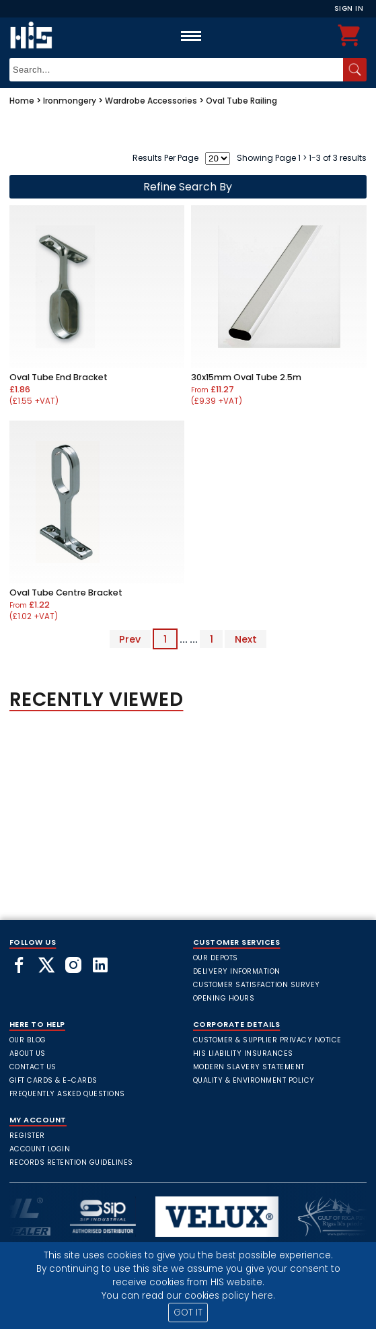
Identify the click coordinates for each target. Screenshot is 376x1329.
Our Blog (27, 1040)
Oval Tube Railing (241, 100)
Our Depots (215, 958)
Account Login (40, 1149)
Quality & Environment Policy (254, 1080)
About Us (27, 1053)
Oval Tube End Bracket (58, 377)
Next (246, 639)
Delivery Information (236, 971)
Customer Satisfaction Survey (256, 985)
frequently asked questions (67, 1094)
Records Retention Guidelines (71, 1162)
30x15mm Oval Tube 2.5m (246, 377)
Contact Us (33, 1067)
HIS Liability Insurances (243, 1053)
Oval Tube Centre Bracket (65, 592)
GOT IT (188, 1312)
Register (27, 1135)
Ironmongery (69, 100)
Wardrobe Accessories (151, 100)
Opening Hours (224, 998)
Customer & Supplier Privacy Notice (267, 1040)
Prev (130, 639)
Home (21, 100)
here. (263, 1295)
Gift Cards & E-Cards (53, 1080)
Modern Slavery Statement (249, 1067)
